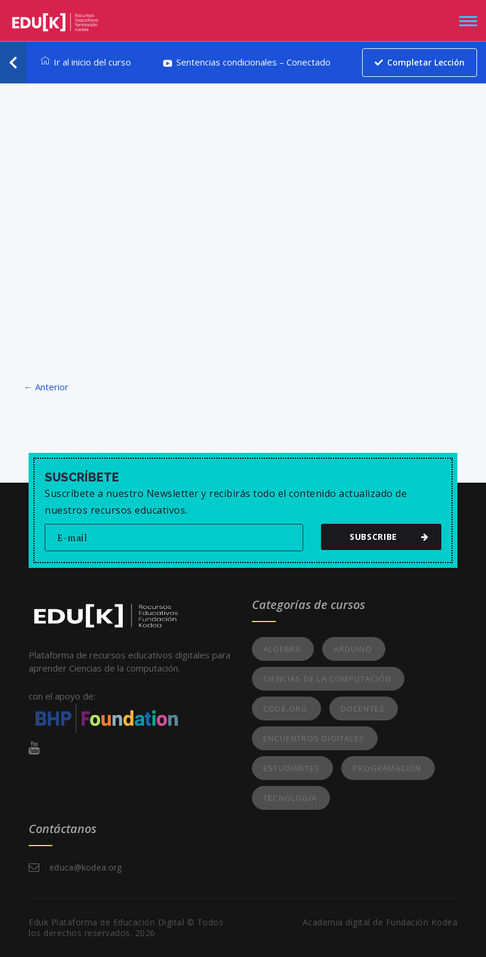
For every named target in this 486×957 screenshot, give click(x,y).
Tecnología (290, 798)
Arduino (353, 649)
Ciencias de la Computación (327, 678)
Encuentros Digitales (313, 738)
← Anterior (46, 387)
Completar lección (420, 62)
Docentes (363, 708)
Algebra (282, 649)
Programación (387, 768)
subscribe (387, 536)
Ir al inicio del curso (85, 62)
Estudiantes (291, 768)
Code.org (285, 708)
